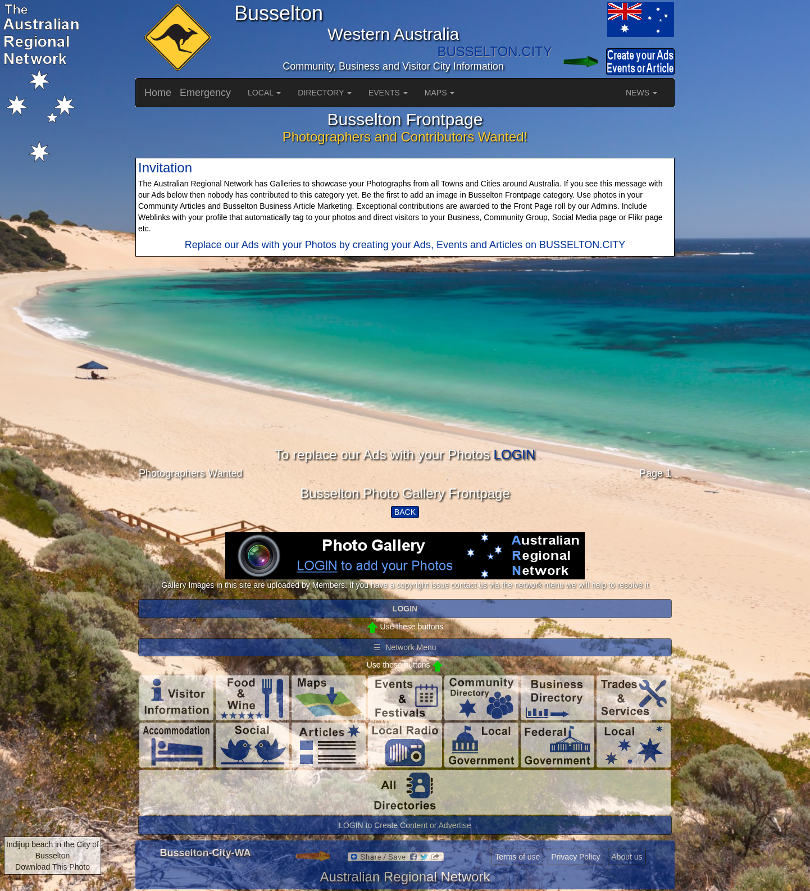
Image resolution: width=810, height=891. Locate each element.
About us (626, 856)
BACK (405, 512)
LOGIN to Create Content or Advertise (405, 825)
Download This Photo (52, 866)
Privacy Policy (575, 856)
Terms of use (517, 856)
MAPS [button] (440, 92)
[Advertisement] (405, 368)
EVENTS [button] (388, 92)
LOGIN (514, 454)
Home (157, 92)
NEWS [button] (641, 92)
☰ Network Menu (405, 647)
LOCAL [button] (264, 92)
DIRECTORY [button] (325, 92)
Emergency (205, 92)
